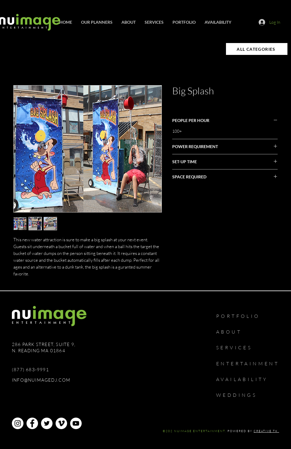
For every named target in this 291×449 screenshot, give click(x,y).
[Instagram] (17, 423)
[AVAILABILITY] (247, 379)
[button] (154, 22)
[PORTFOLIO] (244, 316)
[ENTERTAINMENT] (252, 363)
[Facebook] (32, 423)
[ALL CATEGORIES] (256, 49)
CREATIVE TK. (266, 431)
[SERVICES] (238, 347)
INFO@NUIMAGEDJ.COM (41, 380)
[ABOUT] (232, 332)
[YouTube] (76, 423)
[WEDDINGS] (242, 395)
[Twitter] (47, 423)
